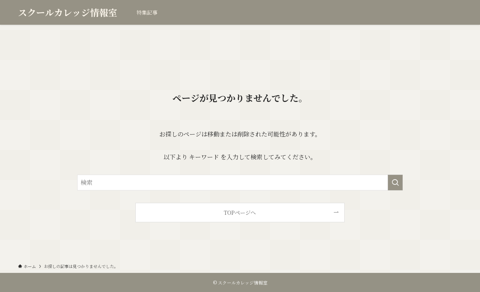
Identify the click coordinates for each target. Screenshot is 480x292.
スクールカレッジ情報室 (67, 12)
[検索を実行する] (395, 182)
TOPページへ (240, 212)
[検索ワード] (240, 182)
